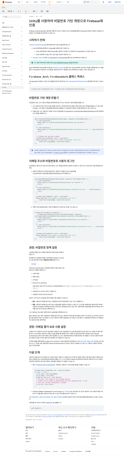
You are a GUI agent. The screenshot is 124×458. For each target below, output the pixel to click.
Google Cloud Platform (75, 451)
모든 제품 (88, 451)
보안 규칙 (64, 391)
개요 (3, 11)
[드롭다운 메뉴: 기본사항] (14, 11)
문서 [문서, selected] (50, 2)
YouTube (60, 439)
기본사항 (10, 11)
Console (58, 68)
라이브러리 (28, 439)
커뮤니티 (59, 2)
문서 (3, 7)
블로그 (110, 2)
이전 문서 (93, 444)
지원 (68, 2)
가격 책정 (43, 2)
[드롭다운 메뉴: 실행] (30, 2)
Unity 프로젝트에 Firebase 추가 (62, 62)
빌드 (19, 2)
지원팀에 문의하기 (96, 430)
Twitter (60, 436)
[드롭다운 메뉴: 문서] (53, 2)
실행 (27, 2)
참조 (42, 11)
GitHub (27, 441)
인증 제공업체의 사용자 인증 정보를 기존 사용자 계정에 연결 (47, 397)
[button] (10, 27)
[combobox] (91, 2)
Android (47, 451)
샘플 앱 (54, 54)
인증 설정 (33, 264)
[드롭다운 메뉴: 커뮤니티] (63, 2)
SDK (39, 58)
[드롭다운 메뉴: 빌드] (22, 2)
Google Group (95, 436)
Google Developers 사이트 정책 (50, 416)
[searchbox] (11, 16)
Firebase (31, 16)
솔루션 (35, 2)
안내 (27, 430)
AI (18, 11)
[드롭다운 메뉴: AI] (21, 11)
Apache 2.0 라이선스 (96, 415)
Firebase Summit (63, 433)
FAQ (92, 441)
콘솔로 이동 (118, 2)
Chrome (55, 451)
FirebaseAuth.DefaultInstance (78, 81)
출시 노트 (93, 439)
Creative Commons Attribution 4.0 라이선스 (58, 415)
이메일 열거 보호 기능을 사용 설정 (86, 341)
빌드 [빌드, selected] (26, 11)
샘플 (47, 11)
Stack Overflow (95, 433)
